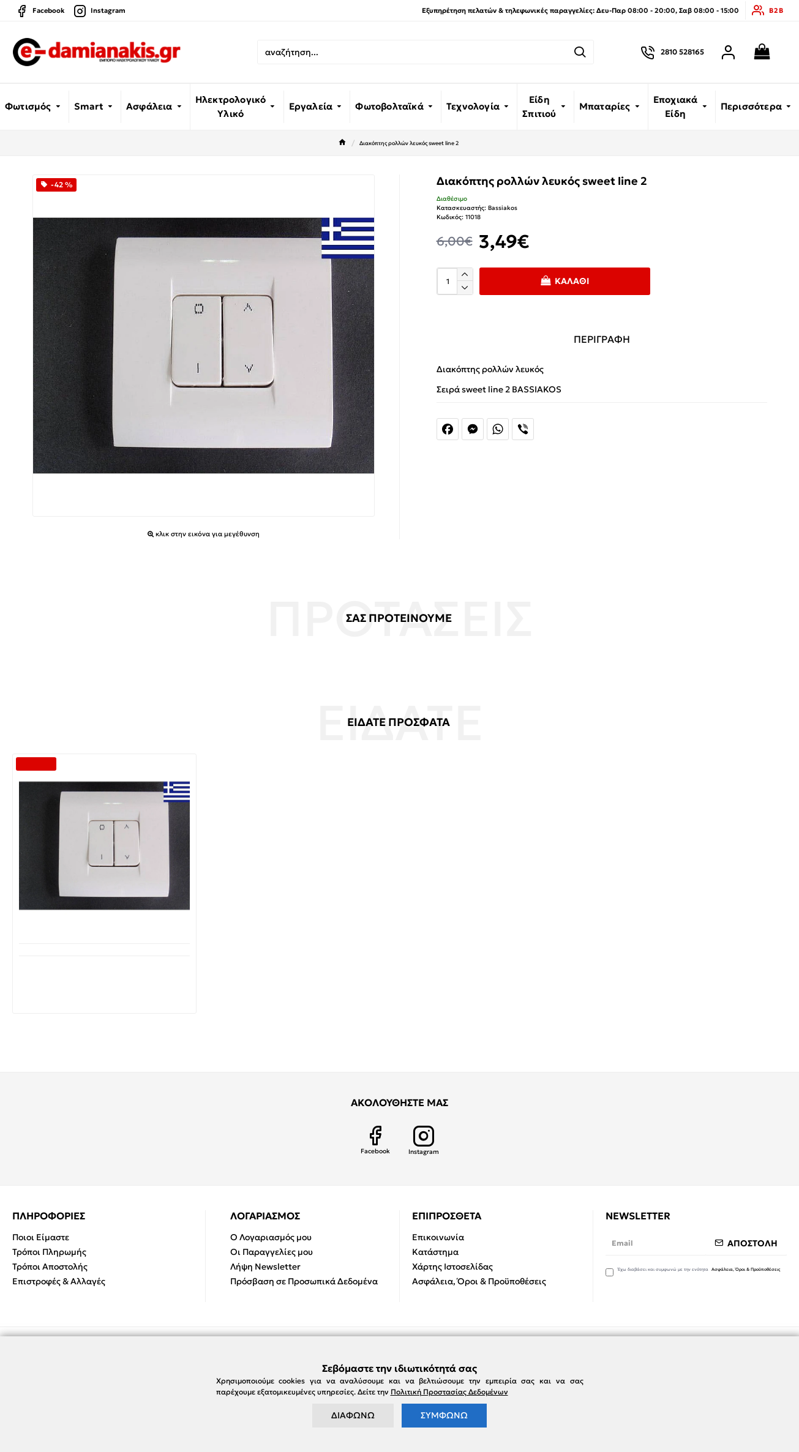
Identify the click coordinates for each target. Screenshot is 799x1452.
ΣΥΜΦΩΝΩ (444, 1415)
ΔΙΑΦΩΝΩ (353, 1415)
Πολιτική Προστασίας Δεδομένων (449, 1391)
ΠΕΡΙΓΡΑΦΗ (602, 339)
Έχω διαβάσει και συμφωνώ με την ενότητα (694, 1271)
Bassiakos (502, 208)
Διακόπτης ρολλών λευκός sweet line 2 (104, 974)
